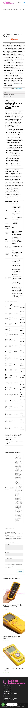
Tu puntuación (8, 542)
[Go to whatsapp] (3, 704)
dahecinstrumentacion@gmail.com (11, 693)
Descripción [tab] (6, 92)
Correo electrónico (9, 558)
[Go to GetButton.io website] (3, 706)
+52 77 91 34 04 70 (8, 689)
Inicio (4, 9)
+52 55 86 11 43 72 (8, 687)
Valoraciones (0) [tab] (7, 96)
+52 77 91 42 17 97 (8, 685)
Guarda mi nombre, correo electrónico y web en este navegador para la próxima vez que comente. (14, 566)
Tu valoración (8, 544)
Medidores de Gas (8, 9)
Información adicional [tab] (9, 94)
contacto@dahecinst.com (9, 691)
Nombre (7, 552)
